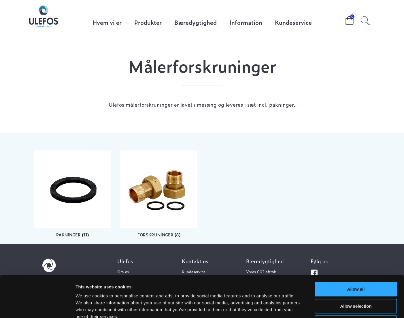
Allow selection (355, 264)
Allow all (356, 247)
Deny (356, 281)
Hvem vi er (107, 23)
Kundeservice (293, 23)
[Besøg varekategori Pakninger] (72, 194)
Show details (302, 306)
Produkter (148, 23)
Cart (345, 19)
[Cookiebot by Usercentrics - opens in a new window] (37, 306)
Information (245, 23)
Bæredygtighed (195, 23)
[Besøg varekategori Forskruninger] (158, 194)
